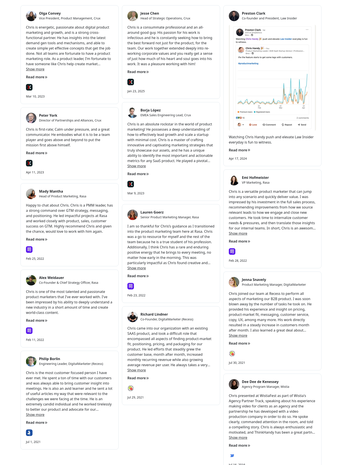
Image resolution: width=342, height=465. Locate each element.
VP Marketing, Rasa (256, 182)
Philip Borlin (49, 358)
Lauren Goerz (152, 212)
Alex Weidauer (51, 277)
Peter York (48, 115)
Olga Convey (50, 13)
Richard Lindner (154, 314)
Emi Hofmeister (255, 177)
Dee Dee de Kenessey (260, 381)
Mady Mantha (51, 191)
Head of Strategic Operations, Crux (165, 18)
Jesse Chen (149, 13)
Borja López (150, 110)
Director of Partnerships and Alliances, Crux (70, 120)
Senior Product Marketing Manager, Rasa (169, 217)
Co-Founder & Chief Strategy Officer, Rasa (68, 282)
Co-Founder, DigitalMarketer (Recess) (166, 319)
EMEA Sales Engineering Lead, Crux (165, 115)
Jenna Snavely (254, 279)
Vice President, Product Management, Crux (70, 18)
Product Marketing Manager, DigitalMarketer (274, 284)
